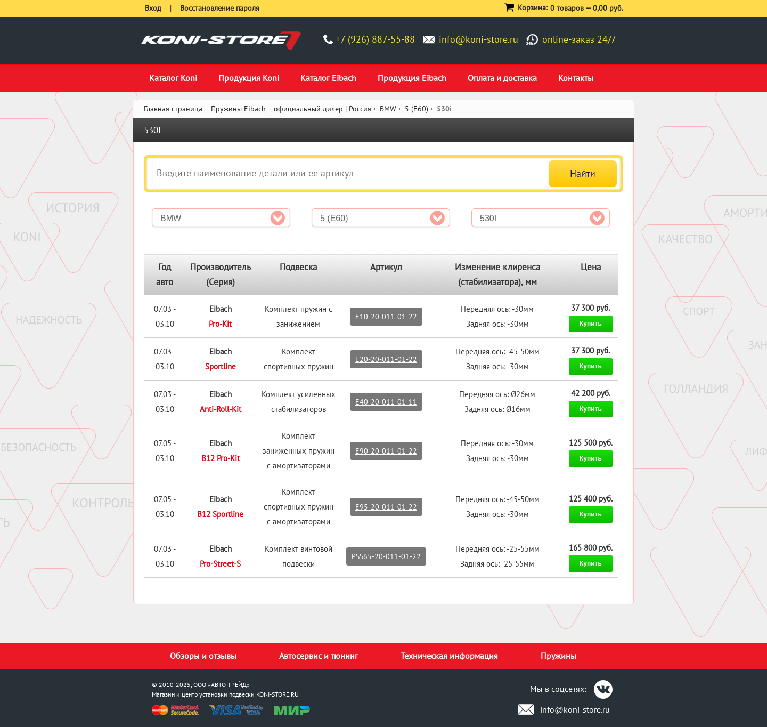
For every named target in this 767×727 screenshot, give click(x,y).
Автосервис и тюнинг (318, 655)
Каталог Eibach (328, 77)
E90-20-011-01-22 (386, 451)
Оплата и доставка (502, 77)
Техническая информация (449, 655)
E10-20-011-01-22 (386, 316)
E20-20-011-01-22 (386, 359)
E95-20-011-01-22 (386, 507)
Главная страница (173, 109)
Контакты (575, 77)
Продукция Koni (248, 77)
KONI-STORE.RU (277, 694)
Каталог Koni (173, 77)
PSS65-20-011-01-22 (386, 556)
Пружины (558, 655)
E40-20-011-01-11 (386, 402)
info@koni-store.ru (478, 39)
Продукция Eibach (412, 77)
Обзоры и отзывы (203, 655)
